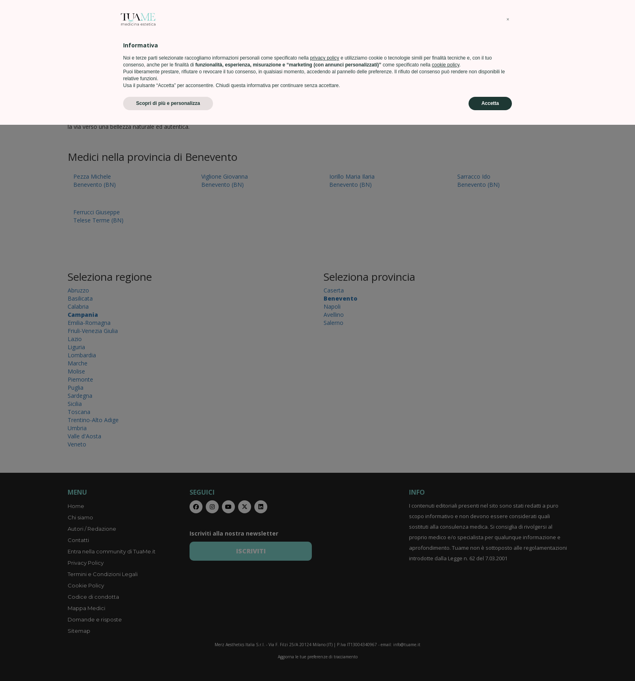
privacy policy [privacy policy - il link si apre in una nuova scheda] (324, 614)
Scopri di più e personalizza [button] (168, 659)
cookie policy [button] (445, 621)
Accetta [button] (490, 659)
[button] (507, 575)
